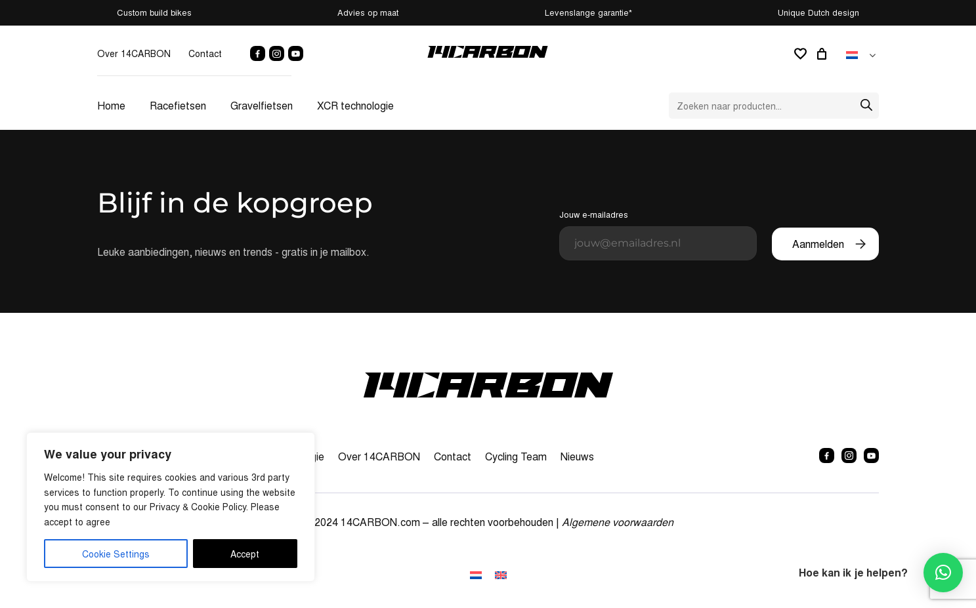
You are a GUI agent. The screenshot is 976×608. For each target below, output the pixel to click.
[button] (943, 572)
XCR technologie (355, 105)
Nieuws (577, 456)
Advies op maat (367, 12)
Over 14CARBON (134, 53)
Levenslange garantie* (588, 12)
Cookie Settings (116, 553)
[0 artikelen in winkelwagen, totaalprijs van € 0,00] (823, 54)
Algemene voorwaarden (617, 521)
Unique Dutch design (818, 12)
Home (111, 105)
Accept (244, 553)
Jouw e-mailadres (658, 234)
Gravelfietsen (261, 105)
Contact (205, 53)
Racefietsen (178, 105)
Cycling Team (516, 456)
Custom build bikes (154, 12)
